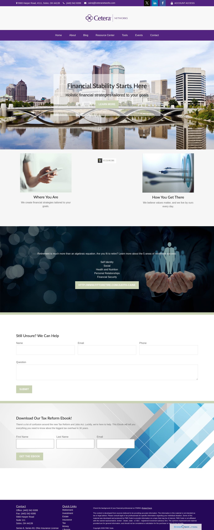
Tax (64, 523)
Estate (65, 516)
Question (21, 362)
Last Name (62, 436)
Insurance (67, 519)
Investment (67, 513)
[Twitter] (147, 3)
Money (65, 526)
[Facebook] (162, 3)
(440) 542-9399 (72, 3)
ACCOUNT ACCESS (183, 3)
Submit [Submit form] (24, 389)
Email (81, 343)
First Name (22, 436)
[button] (59, 35)
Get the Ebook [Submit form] (29, 456)
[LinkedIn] (155, 3)
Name (19, 343)
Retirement (67, 510)
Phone (142, 343)
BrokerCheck (147, 508)
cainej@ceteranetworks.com (99, 3)
